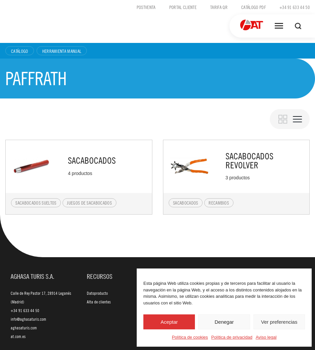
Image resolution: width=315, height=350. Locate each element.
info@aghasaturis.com (28, 319)
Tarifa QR (219, 7)
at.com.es (18, 336)
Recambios (219, 203)
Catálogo (19, 51)
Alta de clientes (99, 301)
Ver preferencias (279, 322)
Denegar (224, 322)
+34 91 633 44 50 (294, 7)
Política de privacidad (231, 337)
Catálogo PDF (253, 7)
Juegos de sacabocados (89, 203)
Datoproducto (97, 293)
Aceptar (169, 322)
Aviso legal (266, 337)
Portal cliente (183, 7)
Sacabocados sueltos (35, 203)
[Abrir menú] (278, 26)
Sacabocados (185, 203)
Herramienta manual (61, 51)
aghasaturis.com (24, 327)
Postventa (146, 7)
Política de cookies (190, 337)
